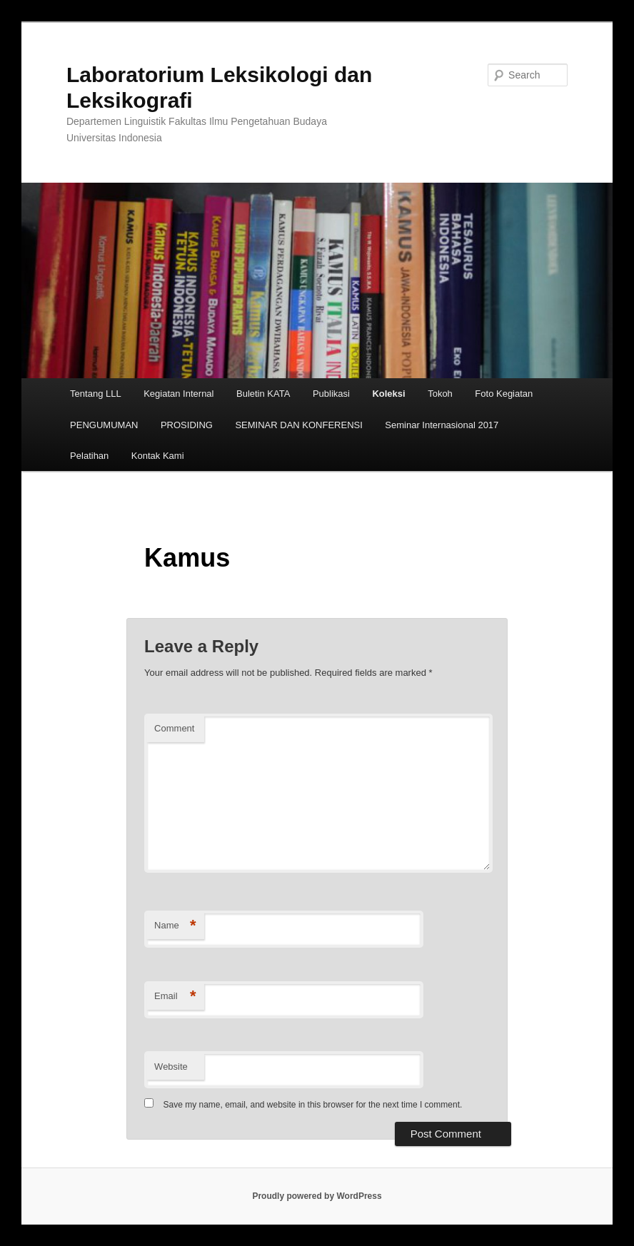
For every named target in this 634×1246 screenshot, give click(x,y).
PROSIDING (187, 425)
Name (175, 926)
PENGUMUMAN (104, 425)
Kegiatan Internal (178, 393)
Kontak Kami (157, 455)
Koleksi (388, 393)
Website (171, 1066)
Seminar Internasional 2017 (441, 425)
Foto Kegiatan (504, 393)
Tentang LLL (95, 393)
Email (175, 996)
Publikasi (331, 393)
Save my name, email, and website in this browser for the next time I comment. (312, 1105)
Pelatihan (89, 455)
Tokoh (440, 393)
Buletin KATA (263, 393)
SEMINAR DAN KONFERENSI (298, 425)
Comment (174, 728)
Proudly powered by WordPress (316, 1196)
